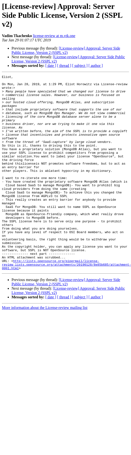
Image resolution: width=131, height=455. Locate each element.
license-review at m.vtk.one (54, 36)
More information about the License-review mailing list (44, 347)
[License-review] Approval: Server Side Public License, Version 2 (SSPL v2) (66, 50)
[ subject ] (80, 66)
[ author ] (96, 66)
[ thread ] (64, 66)
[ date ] (50, 66)
